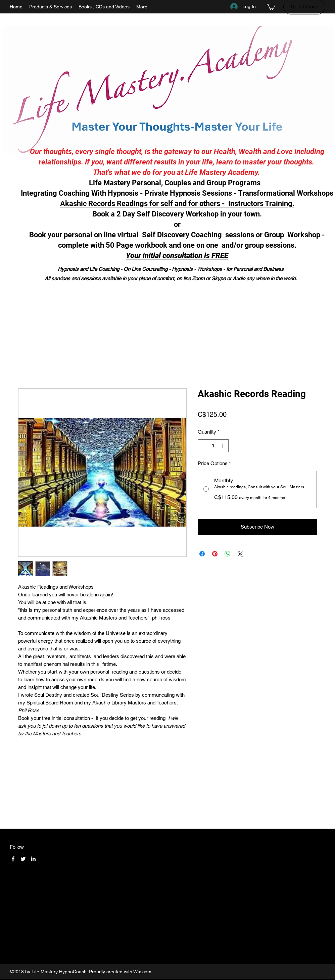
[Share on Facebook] (202, 554)
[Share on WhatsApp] (228, 554)
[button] (271, 6)
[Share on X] (240, 554)
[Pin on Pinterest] (215, 554)
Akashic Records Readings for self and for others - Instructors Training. (177, 203)
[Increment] (223, 446)
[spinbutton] (213, 446)
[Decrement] (203, 446)
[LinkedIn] (33, 858)
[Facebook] (13, 858)
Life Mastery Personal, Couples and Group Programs (177, 183)
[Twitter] (23, 858)
